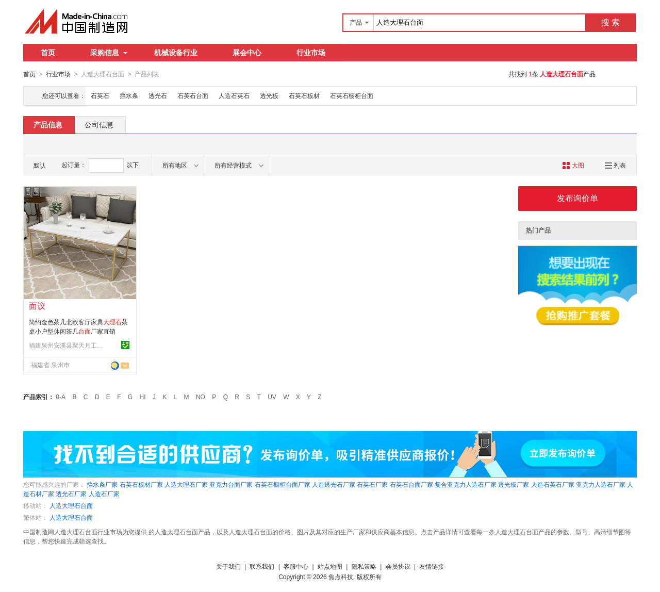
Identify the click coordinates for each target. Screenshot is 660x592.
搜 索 (610, 22)
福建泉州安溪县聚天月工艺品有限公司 (67, 345)
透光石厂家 (71, 493)
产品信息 (48, 124)
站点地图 (330, 566)
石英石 (100, 95)
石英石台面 (192, 95)
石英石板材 (304, 95)
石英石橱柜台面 (351, 95)
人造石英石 (234, 95)
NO (200, 396)
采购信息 (108, 52)
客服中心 (296, 566)
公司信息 (99, 124)
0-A (60, 396)
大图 (573, 165)
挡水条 (129, 95)
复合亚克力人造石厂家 (466, 484)
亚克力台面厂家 (231, 484)
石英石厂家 (372, 484)
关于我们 (228, 566)
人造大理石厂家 (186, 484)
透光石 (157, 95)
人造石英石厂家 (552, 484)
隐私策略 (364, 566)
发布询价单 (577, 197)
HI (143, 396)
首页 (48, 52)
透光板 (269, 95)
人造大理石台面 (71, 505)
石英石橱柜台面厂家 (282, 484)
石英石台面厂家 (411, 484)
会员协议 (398, 566)
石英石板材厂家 (141, 484)
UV (272, 396)
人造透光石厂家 (333, 484)
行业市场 (310, 52)
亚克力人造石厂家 (600, 484)
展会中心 (247, 52)
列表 (615, 165)
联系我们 (262, 566)
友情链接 (431, 566)
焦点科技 (340, 576)
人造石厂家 (104, 493)
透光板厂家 (513, 484)
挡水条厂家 (102, 484)
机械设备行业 (175, 52)
